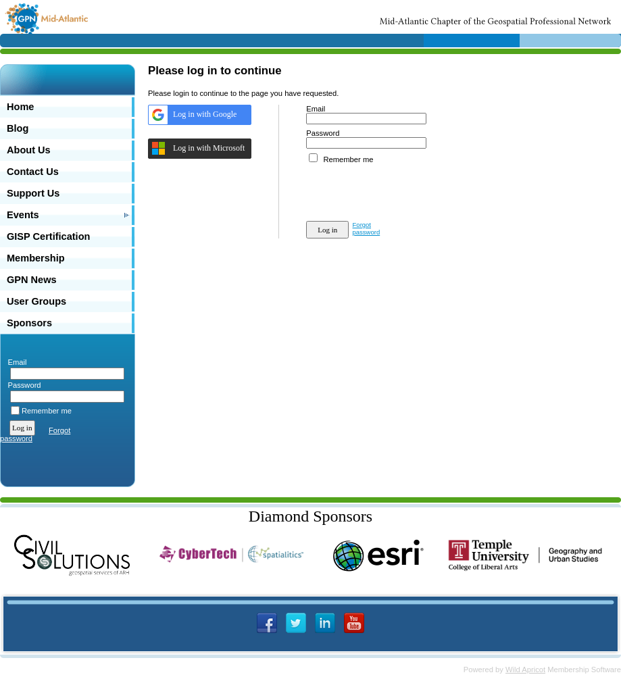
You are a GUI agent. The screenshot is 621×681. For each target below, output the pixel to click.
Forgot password (366, 228)
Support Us (33, 193)
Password (22, 385)
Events (23, 214)
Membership (36, 258)
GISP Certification (48, 236)
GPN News (32, 279)
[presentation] (409, 189)
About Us (29, 150)
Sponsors (29, 323)
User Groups (36, 301)
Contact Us (33, 171)
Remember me (47, 411)
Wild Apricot (525, 669)
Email (14, 362)
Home (20, 106)
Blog (17, 128)
